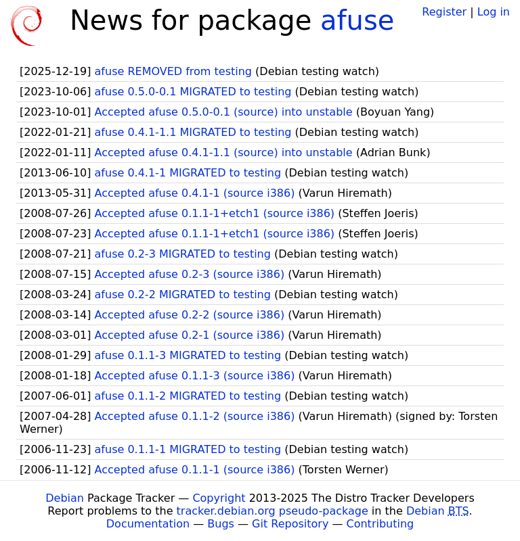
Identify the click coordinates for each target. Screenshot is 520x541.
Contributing (380, 523)
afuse (357, 20)
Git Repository (290, 523)
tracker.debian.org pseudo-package (272, 510)
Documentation (148, 523)
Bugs (220, 523)
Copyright (218, 498)
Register (444, 11)
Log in (493, 11)
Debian (64, 498)
